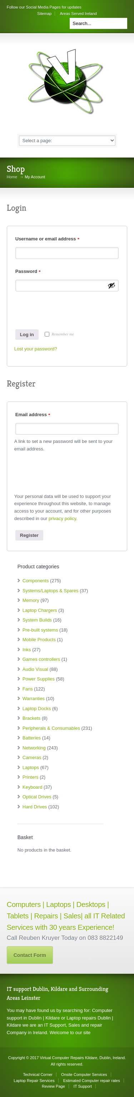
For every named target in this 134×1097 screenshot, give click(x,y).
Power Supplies (39, 679)
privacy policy (62, 518)
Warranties (34, 698)
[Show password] (111, 285)
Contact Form (30, 955)
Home (12, 177)
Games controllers (41, 659)
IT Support (83, 1086)
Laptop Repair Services (34, 1080)
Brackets (32, 718)
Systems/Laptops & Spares (51, 590)
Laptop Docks (37, 708)
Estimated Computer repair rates (91, 1080)
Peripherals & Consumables (51, 728)
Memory (31, 600)
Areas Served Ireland (78, 13)
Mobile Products (39, 639)
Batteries (32, 738)
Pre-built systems (40, 630)
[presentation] (68, 309)
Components (36, 580)
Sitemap (44, 13)
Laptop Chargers (40, 610)
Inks (27, 649)
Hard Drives (35, 806)
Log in (27, 334)
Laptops (31, 767)
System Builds (37, 620)
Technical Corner (38, 1074)
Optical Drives (37, 796)
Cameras (32, 757)
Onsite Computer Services (84, 1074)
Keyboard (33, 787)
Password (28, 271)
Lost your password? (35, 348)
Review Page (53, 1086)
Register (29, 535)
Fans (28, 689)
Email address (32, 414)
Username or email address (47, 238)
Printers (31, 777)
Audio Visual (35, 669)
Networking (34, 748)
